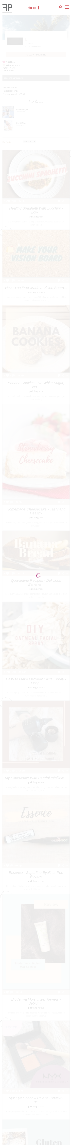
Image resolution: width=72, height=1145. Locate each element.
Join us (31, 8)
